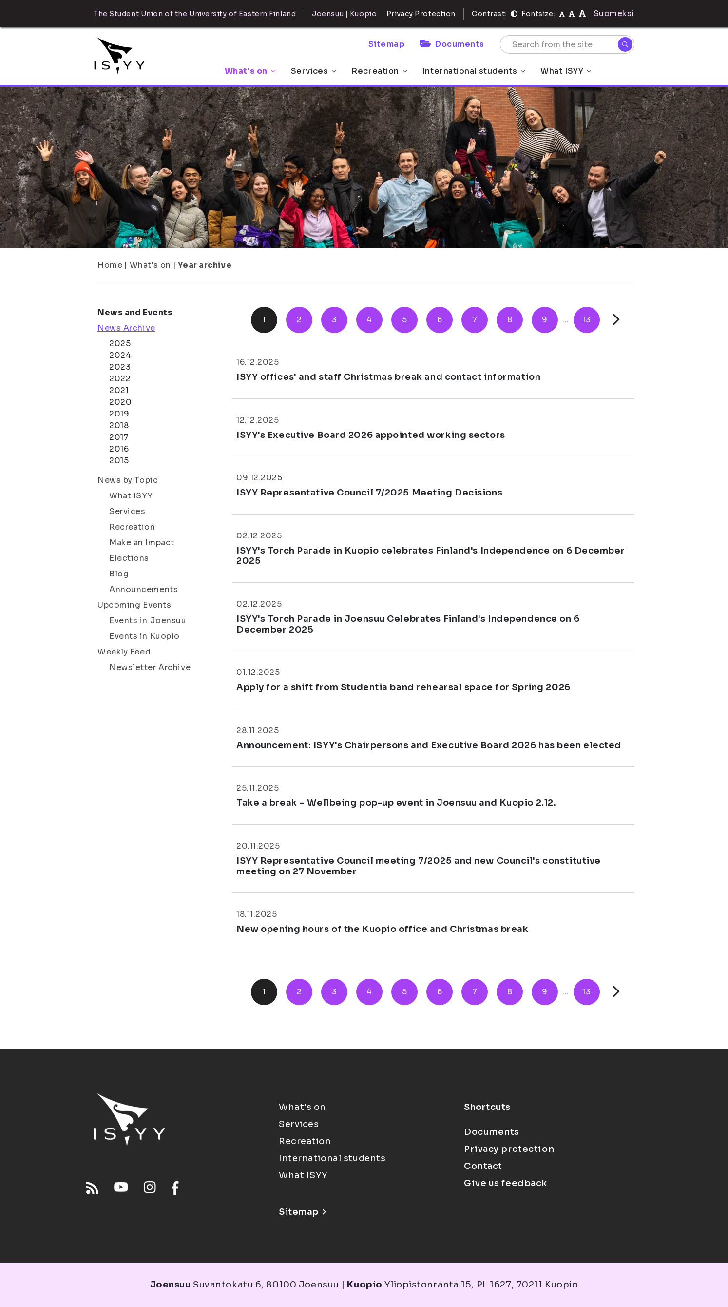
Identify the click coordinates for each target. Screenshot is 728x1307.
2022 (120, 379)
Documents (452, 44)
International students (473, 71)
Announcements (143, 589)
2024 (120, 355)
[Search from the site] (567, 44)
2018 (119, 425)
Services (313, 71)
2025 (120, 343)
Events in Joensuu (148, 620)
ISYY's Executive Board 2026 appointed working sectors (370, 435)
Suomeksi (614, 13)
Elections (129, 558)
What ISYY (565, 71)
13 (586, 320)
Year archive (204, 265)
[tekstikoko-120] (582, 13)
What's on (250, 71)
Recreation (379, 71)
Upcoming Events (134, 605)
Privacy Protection (421, 13)
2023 (120, 367)
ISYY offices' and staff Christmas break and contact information (388, 377)
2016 (119, 449)
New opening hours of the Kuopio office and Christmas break (382, 929)
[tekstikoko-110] (572, 13)
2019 (119, 414)
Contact (483, 1166)
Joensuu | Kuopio (344, 13)
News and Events (134, 312)
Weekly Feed (124, 652)
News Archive (126, 328)
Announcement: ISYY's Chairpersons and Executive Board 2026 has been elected (428, 745)
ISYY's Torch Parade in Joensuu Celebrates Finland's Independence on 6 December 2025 (408, 624)
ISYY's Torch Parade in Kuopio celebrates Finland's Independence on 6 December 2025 (430, 556)
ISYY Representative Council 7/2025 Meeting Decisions (369, 492)
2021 (119, 390)
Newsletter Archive (150, 667)
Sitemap (386, 44)
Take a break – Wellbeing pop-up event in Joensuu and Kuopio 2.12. (396, 802)
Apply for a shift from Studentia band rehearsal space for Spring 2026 (403, 687)
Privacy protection (509, 1149)
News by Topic (127, 480)
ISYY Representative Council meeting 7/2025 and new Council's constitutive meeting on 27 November (418, 866)
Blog (119, 574)
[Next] (616, 319)
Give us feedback (505, 1183)
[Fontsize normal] (562, 13)
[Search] (625, 44)
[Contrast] (514, 13)
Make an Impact (141, 542)
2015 (119, 460)
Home (109, 265)
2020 (120, 402)
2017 (119, 437)
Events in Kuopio (144, 636)
